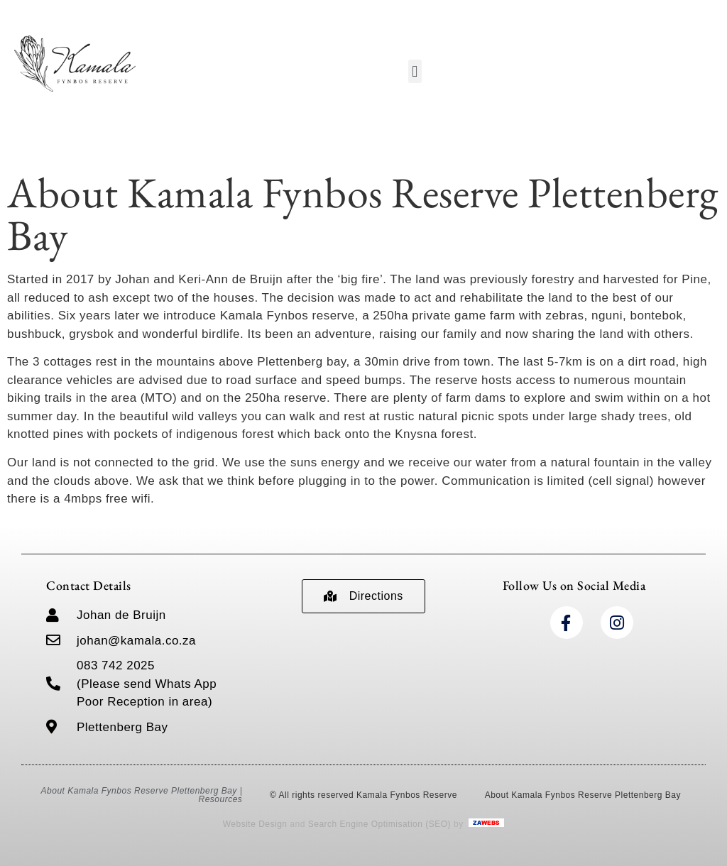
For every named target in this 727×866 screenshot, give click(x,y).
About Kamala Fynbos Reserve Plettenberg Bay (583, 795)
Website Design (255, 824)
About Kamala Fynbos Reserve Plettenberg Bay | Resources (142, 795)
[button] (415, 71)
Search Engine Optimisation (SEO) (379, 824)
